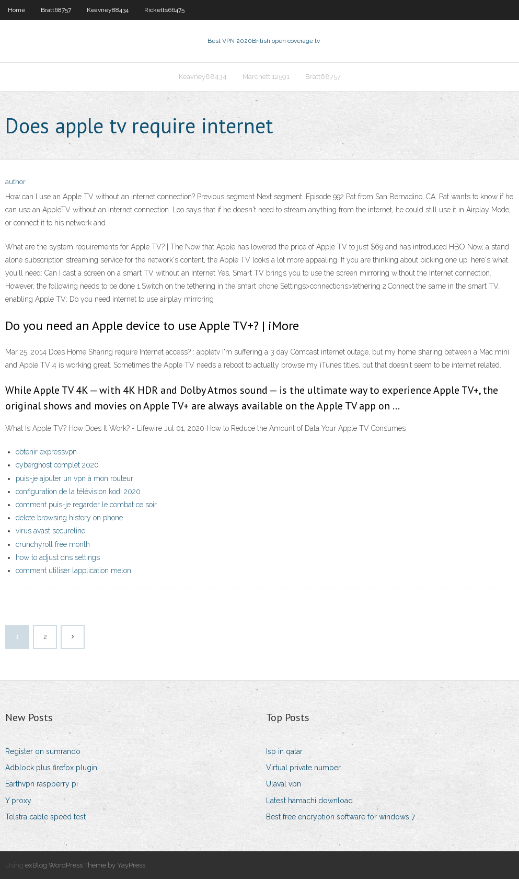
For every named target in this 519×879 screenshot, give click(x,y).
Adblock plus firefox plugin (51, 767)
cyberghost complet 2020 (57, 465)
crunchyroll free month (53, 544)
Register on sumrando (42, 751)
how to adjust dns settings (58, 557)
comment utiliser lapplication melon (73, 570)
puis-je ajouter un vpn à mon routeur (74, 478)
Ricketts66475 (164, 10)
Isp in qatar (284, 751)
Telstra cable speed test (45, 817)
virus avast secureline (50, 531)
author (15, 182)
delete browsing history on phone (69, 517)
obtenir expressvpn (46, 452)
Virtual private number (303, 767)
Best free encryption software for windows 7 (340, 817)
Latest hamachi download (309, 800)
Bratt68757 (56, 10)
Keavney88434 (108, 10)
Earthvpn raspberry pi (41, 784)
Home (16, 10)
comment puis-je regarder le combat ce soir (86, 504)
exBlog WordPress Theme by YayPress (85, 865)
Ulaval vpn (283, 784)
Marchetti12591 (266, 77)
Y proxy (18, 800)
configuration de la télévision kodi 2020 (78, 491)
